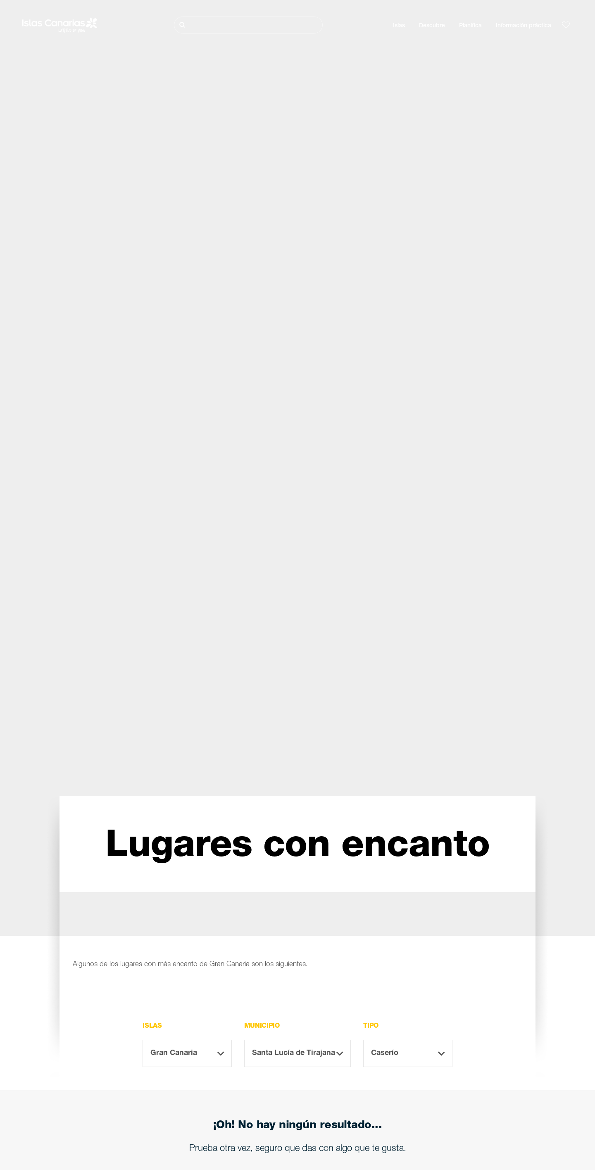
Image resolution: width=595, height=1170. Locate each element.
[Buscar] (248, 25)
